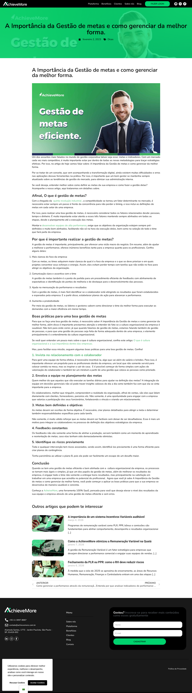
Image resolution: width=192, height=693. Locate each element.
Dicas (110, 39)
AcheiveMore (51, 490)
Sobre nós (129, 3)
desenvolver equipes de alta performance (64, 225)
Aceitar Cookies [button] (37, 683)
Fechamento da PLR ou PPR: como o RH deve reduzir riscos (106, 562)
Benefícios (106, 3)
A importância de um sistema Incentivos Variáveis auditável (106, 516)
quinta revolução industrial (67, 200)
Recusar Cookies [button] (17, 683)
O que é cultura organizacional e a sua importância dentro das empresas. (91, 342)
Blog (139, 3)
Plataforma (93, 3)
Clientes (118, 3)
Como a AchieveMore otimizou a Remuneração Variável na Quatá (109, 541)
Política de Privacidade (177, 669)
